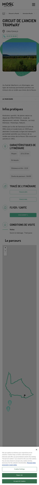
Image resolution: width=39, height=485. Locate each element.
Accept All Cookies (19, 483)
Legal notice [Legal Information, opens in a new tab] (13, 466)
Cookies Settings (19, 471)
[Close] (36, 451)
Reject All (19, 477)
